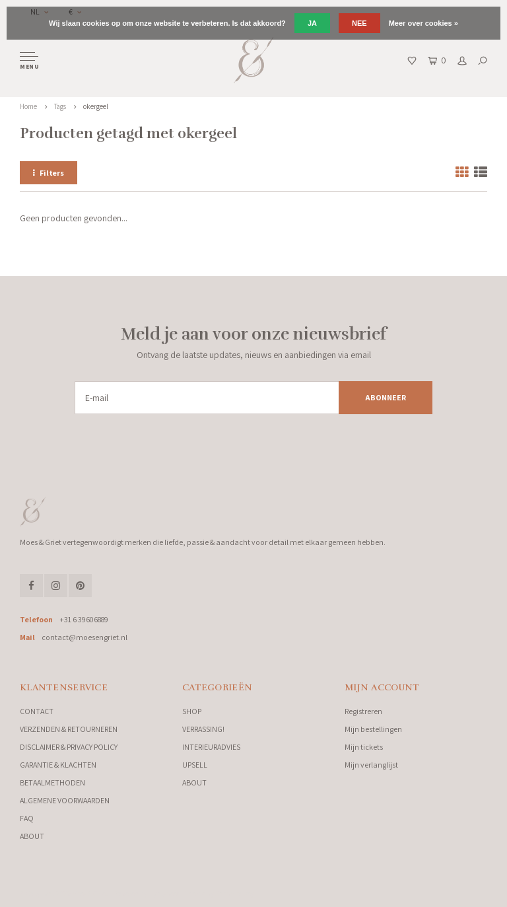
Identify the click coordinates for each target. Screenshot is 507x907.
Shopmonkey (234, 893)
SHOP (191, 711)
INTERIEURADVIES (211, 747)
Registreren (363, 711)
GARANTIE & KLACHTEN (58, 765)
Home (28, 106)
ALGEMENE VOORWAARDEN (65, 800)
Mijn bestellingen (373, 729)
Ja (312, 23)
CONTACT (36, 711)
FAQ (27, 818)
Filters (48, 173)
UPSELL (194, 765)
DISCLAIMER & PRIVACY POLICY (69, 747)
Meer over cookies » (423, 23)
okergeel (95, 106)
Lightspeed (165, 893)
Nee (359, 23)
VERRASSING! (203, 729)
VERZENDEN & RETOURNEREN (69, 729)
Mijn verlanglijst (371, 765)
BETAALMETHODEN (52, 782)
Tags (60, 106)
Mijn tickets (364, 747)
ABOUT (32, 836)
